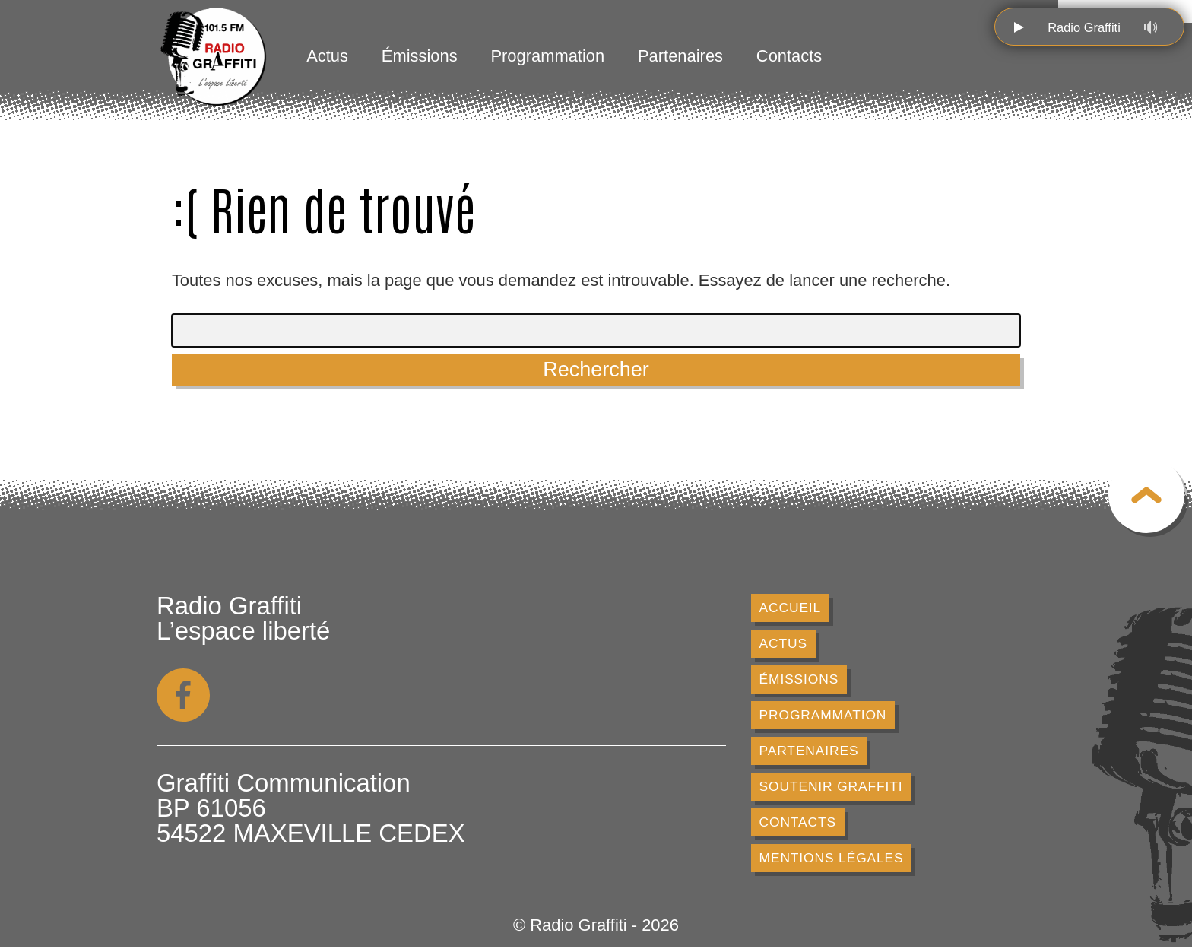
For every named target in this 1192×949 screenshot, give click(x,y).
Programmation (547, 55)
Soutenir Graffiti (831, 787)
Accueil (790, 608)
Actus (327, 55)
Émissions (420, 55)
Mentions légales (832, 860)
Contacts (789, 55)
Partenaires (680, 55)
